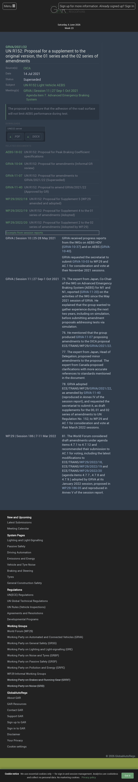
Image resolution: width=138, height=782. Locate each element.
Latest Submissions (19, 522)
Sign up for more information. (79, 6)
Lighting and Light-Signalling (25, 540)
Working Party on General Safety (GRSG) (32, 643)
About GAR (14, 698)
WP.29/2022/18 (16, 199)
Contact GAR (15, 710)
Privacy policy (89, 777)
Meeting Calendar (18, 528)
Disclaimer (13, 734)
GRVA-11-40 (14, 187)
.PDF (17, 136)
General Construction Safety (24, 583)
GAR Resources (16, 704)
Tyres (10, 577)
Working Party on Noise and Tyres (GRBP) (33, 655)
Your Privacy (15, 740)
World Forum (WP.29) (20, 631)
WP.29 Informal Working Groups (26, 673)
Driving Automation (19, 552)
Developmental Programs (22, 619)
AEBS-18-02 (14, 152)
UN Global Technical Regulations (27, 601)
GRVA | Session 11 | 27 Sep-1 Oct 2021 (51, 90)
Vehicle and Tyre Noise (21, 564)
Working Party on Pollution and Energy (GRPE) (36, 667)
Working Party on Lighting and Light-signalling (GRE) (40, 649)
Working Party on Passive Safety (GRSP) (32, 661)
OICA (27, 68)
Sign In (129, 6)
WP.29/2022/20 (16, 222)
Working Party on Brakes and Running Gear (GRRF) (38, 680)
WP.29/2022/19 (16, 210)
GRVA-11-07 (14, 175)
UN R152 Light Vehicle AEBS (44, 85)
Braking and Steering (20, 570)
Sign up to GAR (16, 722)
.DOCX (36, 136)
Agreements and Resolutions (25, 613)
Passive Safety (16, 546)
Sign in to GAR (16, 728)
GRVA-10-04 (14, 164)
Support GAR (15, 716)
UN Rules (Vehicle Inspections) (26, 607)
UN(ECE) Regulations (20, 595)
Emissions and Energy (21, 558)
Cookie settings (17, 746)
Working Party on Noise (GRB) (25, 686)
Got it (127, 775)
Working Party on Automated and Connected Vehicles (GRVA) (45, 637)
